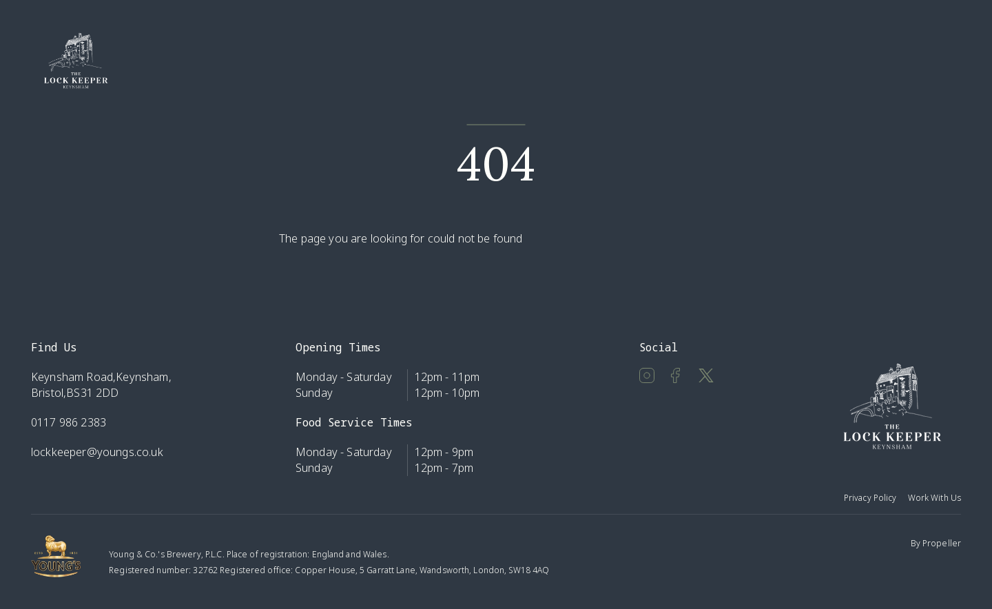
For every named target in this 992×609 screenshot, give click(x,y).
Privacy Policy (870, 498)
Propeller (941, 543)
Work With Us (934, 498)
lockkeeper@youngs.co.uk (97, 452)
